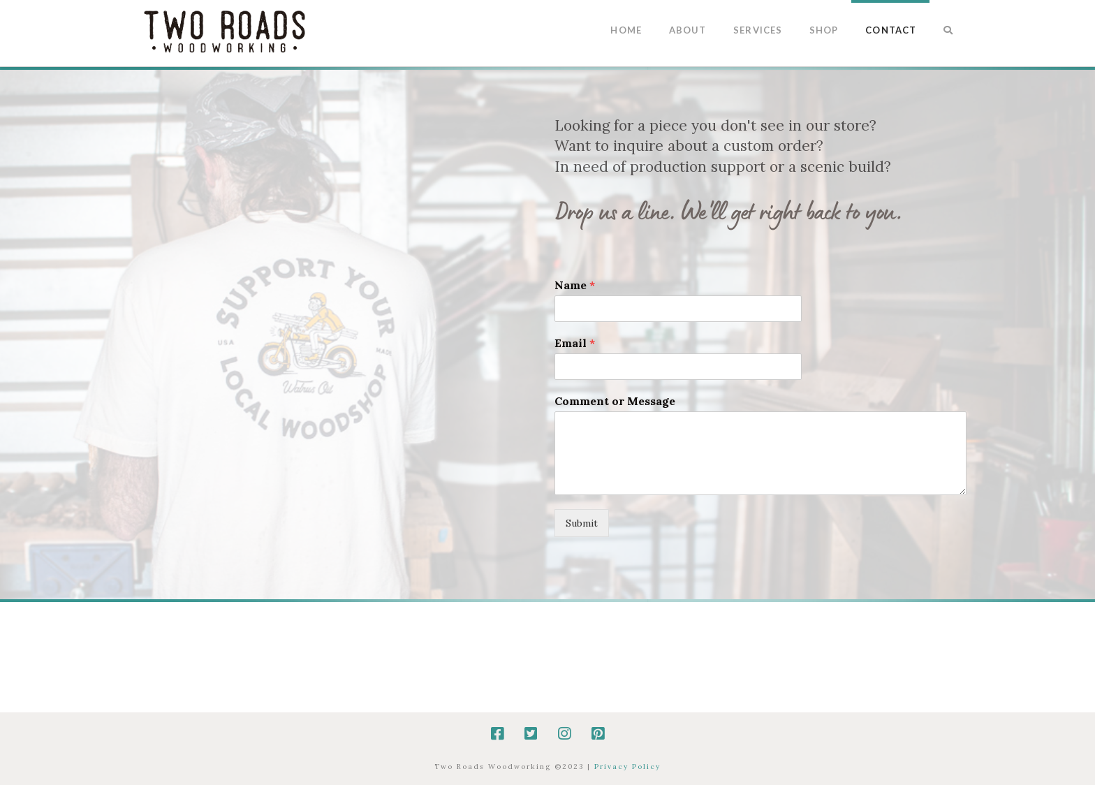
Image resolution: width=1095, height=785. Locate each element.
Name (574, 285)
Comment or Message (614, 401)
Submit (582, 523)
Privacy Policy (627, 766)
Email (574, 343)
